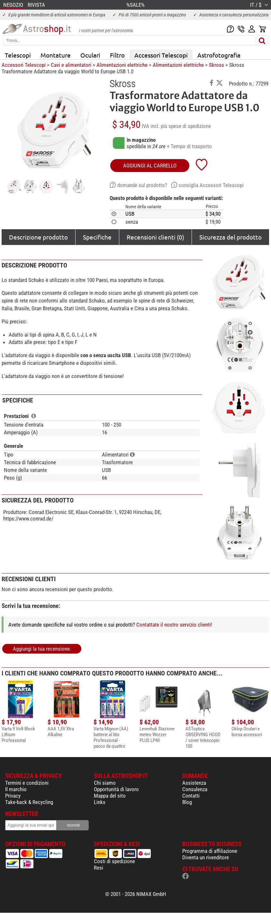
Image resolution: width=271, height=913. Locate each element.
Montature (56, 55)
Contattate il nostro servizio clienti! (174, 624)
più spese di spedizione (186, 126)
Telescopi (18, 55)
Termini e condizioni (27, 783)
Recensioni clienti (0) (155, 237)
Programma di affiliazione (209, 851)
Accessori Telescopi (161, 55)
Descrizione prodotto (38, 237)
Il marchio (16, 789)
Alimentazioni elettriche (122, 65)
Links (99, 802)
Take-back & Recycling (29, 802)
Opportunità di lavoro (116, 789)
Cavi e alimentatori (71, 65)
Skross (216, 65)
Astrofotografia (218, 55)
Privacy (13, 795)
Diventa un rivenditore (205, 857)
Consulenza (194, 789)
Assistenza (194, 783)
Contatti (191, 795)
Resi (98, 867)
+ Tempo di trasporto (189, 146)
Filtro (117, 55)
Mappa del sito (110, 795)
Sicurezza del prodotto (230, 237)
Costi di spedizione (114, 861)
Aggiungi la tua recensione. (42, 649)
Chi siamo (105, 783)
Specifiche (97, 237)
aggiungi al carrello (149, 165)
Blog (187, 802)
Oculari (90, 55)
